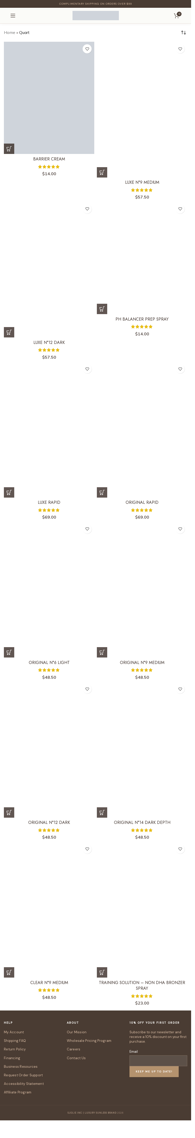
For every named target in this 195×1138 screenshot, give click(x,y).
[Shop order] (183, 33)
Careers (74, 1049)
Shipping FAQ (15, 1040)
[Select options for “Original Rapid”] (102, 492)
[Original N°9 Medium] (142, 590)
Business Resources (21, 1066)
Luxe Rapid (49, 502)
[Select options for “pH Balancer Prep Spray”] (102, 309)
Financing (12, 1058)
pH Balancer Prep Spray (142, 319)
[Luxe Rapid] (49, 430)
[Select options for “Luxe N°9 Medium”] (102, 172)
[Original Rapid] (142, 430)
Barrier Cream (49, 159)
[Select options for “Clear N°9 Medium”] (9, 972)
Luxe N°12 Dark (49, 342)
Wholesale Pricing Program (89, 1040)
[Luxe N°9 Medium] (142, 110)
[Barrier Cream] (49, 98)
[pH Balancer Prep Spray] (142, 258)
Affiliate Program (17, 1092)
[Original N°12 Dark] (49, 750)
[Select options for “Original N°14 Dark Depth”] (102, 812)
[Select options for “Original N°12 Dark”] (9, 812)
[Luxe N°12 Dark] (49, 270)
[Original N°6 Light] (49, 590)
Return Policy (15, 1049)
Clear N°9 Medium (49, 983)
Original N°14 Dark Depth (142, 822)
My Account (14, 1032)
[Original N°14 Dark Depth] (142, 750)
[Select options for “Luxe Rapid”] (9, 492)
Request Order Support (23, 1075)
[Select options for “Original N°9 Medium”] (102, 652)
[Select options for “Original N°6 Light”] (9, 652)
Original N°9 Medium (142, 663)
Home (9, 32)
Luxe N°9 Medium (142, 182)
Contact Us (76, 1058)
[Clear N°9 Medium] (49, 910)
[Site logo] (96, 15)
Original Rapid (142, 502)
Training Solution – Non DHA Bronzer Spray (142, 985)
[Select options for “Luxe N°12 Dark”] (9, 332)
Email (133, 1051)
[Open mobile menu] (13, 15)
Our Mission (77, 1032)
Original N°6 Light (49, 663)
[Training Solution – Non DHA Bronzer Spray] (142, 910)
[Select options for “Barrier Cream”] (9, 149)
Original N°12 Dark (49, 822)
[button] (102, 972)
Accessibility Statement (24, 1084)
